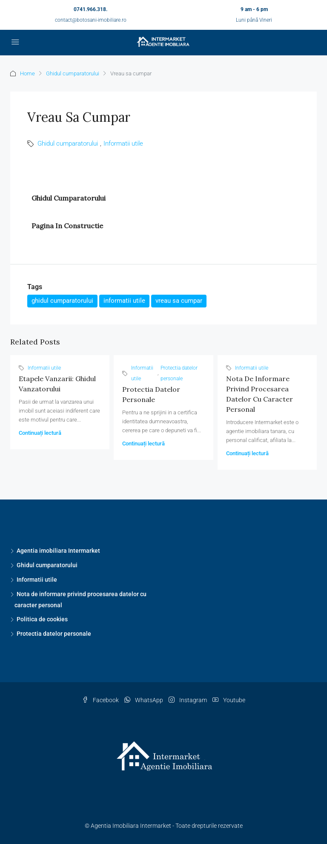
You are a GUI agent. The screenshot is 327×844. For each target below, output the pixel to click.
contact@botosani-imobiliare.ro (90, 20)
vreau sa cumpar (178, 300)
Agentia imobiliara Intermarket (58, 550)
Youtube (228, 700)
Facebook (101, 700)
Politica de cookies (42, 619)
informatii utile (124, 300)
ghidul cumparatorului (62, 300)
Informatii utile (123, 143)
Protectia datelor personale (179, 373)
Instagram (188, 700)
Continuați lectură (40, 433)
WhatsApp (144, 700)
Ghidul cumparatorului (72, 73)
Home (27, 73)
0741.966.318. (90, 9)
